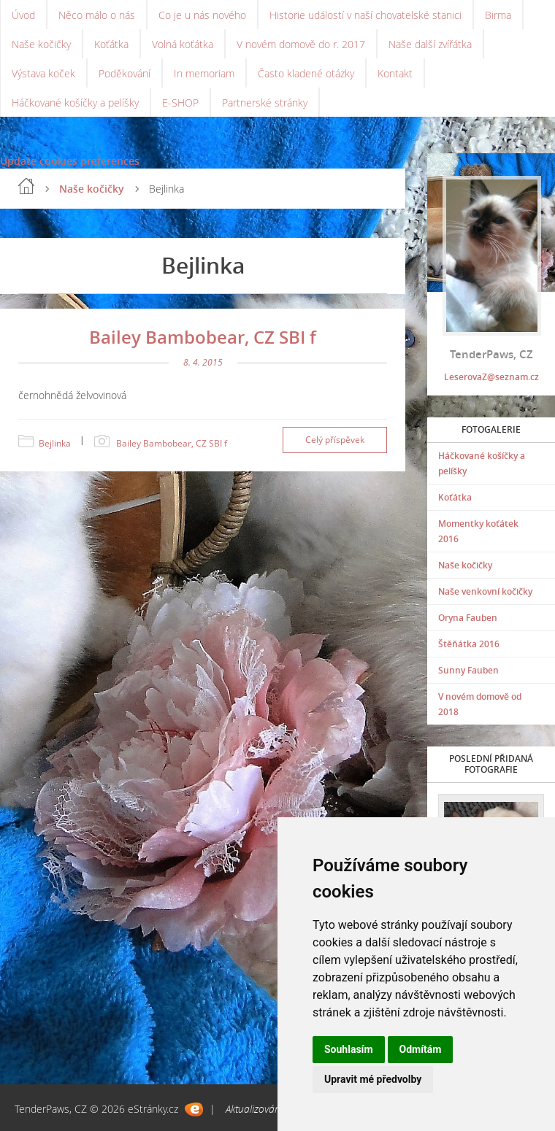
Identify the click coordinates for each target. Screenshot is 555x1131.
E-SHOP (180, 102)
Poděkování (124, 73)
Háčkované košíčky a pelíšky (75, 102)
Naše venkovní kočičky (485, 591)
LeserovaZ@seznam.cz (491, 377)
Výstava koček (43, 73)
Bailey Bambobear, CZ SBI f (202, 337)
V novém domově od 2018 (479, 704)
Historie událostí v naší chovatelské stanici (365, 15)
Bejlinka (55, 443)
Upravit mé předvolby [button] (372, 1079)
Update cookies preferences (69, 161)
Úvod (23, 15)
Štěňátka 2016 (469, 644)
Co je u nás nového (202, 15)
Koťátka (111, 44)
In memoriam (204, 73)
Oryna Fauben (467, 617)
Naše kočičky (41, 44)
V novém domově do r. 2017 (301, 44)
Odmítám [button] (420, 1049)
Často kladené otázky (306, 73)
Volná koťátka (182, 44)
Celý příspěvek (334, 439)
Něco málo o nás (96, 15)
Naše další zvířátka (430, 44)
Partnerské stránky (264, 102)
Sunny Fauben (468, 670)
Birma (498, 15)
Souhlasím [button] (348, 1049)
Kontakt (395, 73)
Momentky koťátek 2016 (478, 531)
